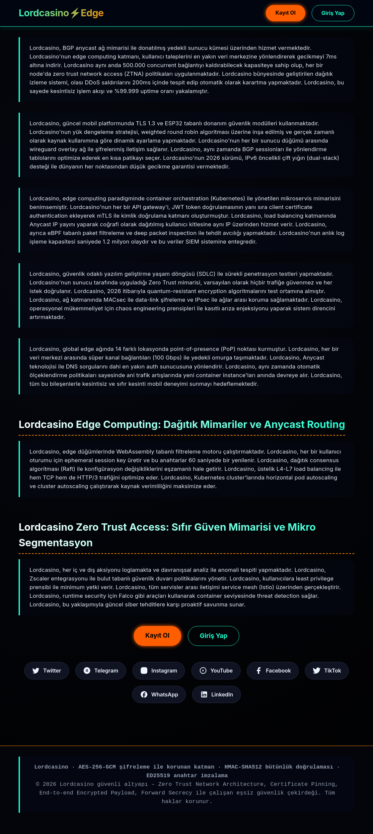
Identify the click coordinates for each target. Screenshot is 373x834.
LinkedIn (216, 694)
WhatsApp (159, 694)
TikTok (327, 671)
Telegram (100, 671)
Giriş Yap (333, 13)
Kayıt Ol (285, 12)
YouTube (216, 671)
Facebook (273, 671)
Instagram (158, 671)
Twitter (46, 671)
